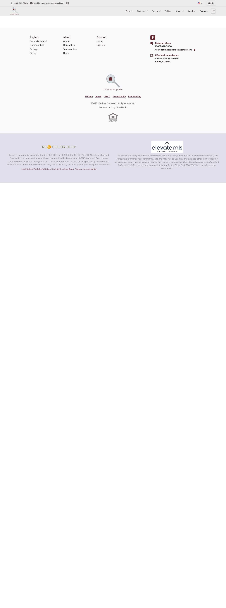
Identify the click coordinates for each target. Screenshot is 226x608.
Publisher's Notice (42, 169)
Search (129, 10)
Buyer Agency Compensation (83, 169)
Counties (141, 10)
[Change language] (200, 3)
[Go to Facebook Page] (152, 37)
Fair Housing (134, 96)
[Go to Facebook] (67, 3)
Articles (191, 10)
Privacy (89, 96)
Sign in (211, 3)
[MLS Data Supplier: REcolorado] (59, 146)
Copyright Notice (59, 169)
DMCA (107, 96)
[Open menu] (213, 10)
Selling (168, 10)
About (178, 10)
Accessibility (119, 96)
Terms (98, 96)
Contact (203, 10)
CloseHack (121, 107)
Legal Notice (27, 169)
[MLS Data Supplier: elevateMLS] (167, 146)
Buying (155, 10)
